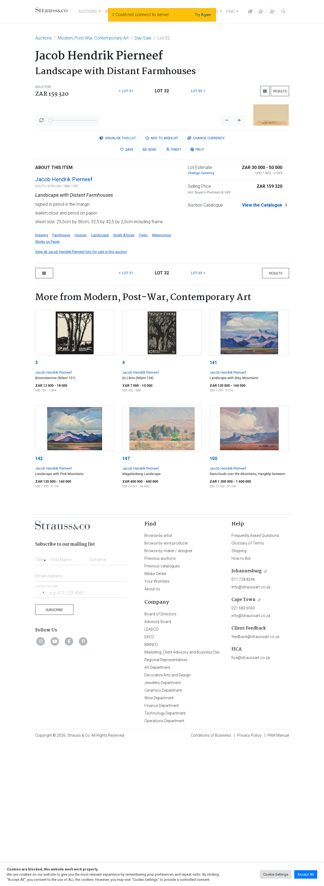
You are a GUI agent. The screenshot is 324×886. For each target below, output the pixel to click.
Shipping (238, 693)
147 (126, 601)
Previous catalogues (162, 708)
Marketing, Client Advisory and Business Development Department (200, 795)
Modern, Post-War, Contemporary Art (93, 38)
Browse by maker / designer (168, 693)
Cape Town (243, 742)
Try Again (203, 15)
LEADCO (151, 772)
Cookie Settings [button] (275, 874)
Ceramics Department (163, 833)
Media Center (155, 716)
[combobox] (41, 701)
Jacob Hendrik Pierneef (64, 322)
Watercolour (161, 378)
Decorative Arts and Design (167, 817)
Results (280, 91)
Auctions (43, 38)
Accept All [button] (306, 874)
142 (39, 601)
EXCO (149, 779)
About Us (152, 731)
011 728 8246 (243, 722)
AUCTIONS (87, 11)
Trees (143, 378)
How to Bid (240, 701)
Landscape (100, 378)
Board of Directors (160, 756)
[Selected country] (40, 735)
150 (213, 601)
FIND (230, 11)
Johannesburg (246, 713)
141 (213, 505)
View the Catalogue (262, 347)
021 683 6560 (243, 750)
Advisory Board (157, 764)
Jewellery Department (162, 825)
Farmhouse (61, 378)
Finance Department (161, 848)
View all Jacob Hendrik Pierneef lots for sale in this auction (81, 394)
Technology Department (165, 856)
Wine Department (159, 840)
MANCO (151, 787)
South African (124, 378)
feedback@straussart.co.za (255, 779)
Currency (206, 281)
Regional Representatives (166, 802)
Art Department (157, 810)
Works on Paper (47, 384)
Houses (81, 378)
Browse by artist (158, 678)
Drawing (41, 378)
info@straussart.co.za (250, 729)
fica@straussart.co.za (250, 800)
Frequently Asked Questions (255, 678)
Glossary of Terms (247, 686)
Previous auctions (160, 701)
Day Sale (143, 38)
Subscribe (54, 752)
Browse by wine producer (166, 686)
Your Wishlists (157, 724)
